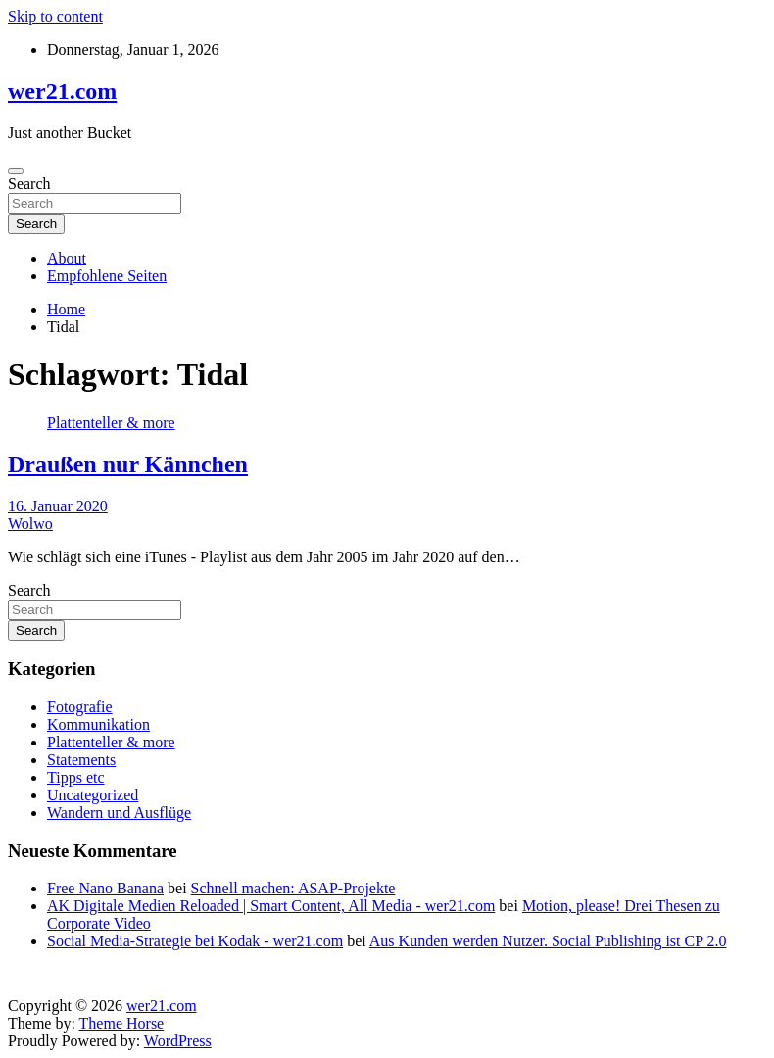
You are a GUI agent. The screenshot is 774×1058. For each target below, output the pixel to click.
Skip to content (55, 16)
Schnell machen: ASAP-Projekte (293, 888)
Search (29, 183)
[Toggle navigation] (16, 171)
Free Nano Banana (105, 888)
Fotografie (80, 706)
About (66, 258)
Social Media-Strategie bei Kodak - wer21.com (195, 941)
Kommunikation (98, 724)
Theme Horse (122, 1023)
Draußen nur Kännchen (128, 464)
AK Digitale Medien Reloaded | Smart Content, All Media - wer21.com (271, 905)
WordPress (178, 1041)
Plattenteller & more (111, 422)
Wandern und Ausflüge (119, 812)
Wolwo (30, 523)
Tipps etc (76, 777)
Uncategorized (92, 795)
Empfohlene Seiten (107, 275)
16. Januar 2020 (58, 506)
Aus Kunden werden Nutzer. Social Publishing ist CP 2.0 (548, 941)
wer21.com (62, 91)
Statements (81, 759)
